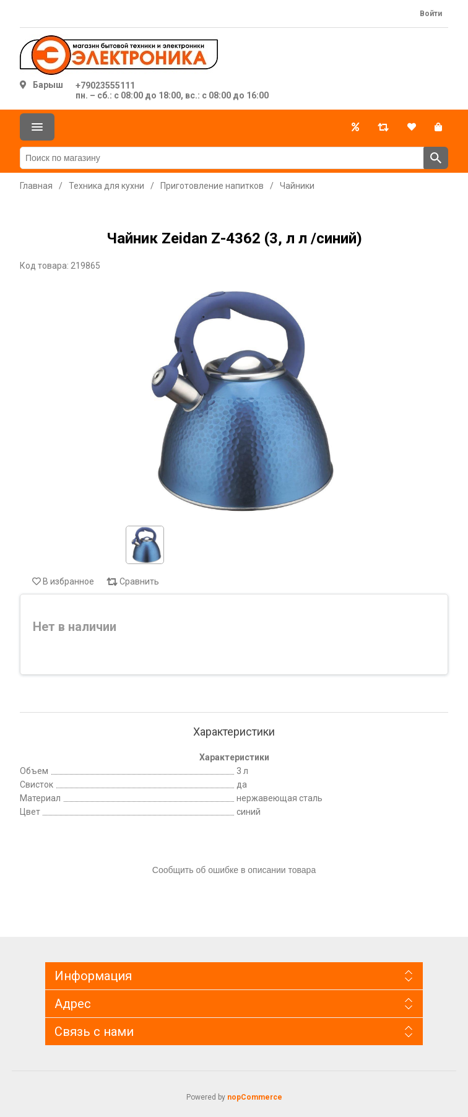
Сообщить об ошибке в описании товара (234, 870)
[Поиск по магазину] (222, 158)
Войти (431, 13)
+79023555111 (105, 85)
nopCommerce (254, 1097)
